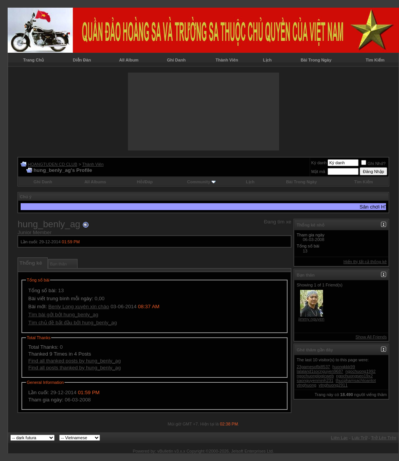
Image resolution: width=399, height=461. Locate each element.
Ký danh (318, 162)
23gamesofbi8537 (313, 366)
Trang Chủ (33, 60)
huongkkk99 (344, 366)
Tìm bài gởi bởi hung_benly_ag (63, 314)
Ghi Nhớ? (373, 163)
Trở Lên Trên (383, 437)
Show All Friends (371, 337)
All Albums (95, 182)
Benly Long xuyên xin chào (78, 306)
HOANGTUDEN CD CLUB (53, 164)
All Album (129, 60)
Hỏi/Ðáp (145, 182)
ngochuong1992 (361, 371)
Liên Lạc (339, 437)
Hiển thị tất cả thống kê (365, 261)
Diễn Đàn (82, 60)
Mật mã (318, 171)
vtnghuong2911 (332, 385)
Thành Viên (227, 60)
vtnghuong (306, 385)
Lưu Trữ (359, 437)
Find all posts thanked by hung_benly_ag (74, 367)
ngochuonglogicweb (315, 376)
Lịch (267, 60)
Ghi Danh (176, 60)
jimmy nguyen (312, 319)
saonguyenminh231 (315, 380)
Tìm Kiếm (375, 60)
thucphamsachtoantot (356, 380)
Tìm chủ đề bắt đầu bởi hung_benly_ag (72, 322)
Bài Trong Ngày (315, 60)
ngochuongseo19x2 (354, 376)
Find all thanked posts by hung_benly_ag (74, 361)
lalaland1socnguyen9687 (320, 371)
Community (201, 182)
